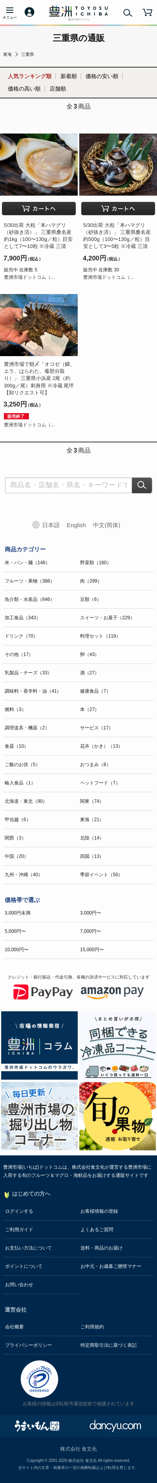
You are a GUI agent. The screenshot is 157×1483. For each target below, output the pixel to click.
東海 (7, 54)
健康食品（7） (95, 691)
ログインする (19, 1211)
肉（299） (91, 581)
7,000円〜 (90, 931)
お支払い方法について (28, 1248)
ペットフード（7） (100, 783)
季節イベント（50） (101, 874)
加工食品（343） (23, 617)
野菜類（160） (95, 562)
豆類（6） (91, 599)
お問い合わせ (19, 1284)
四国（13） (92, 856)
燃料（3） (15, 709)
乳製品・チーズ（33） (28, 673)
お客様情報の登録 (99, 1211)
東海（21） (92, 819)
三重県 (27, 54)
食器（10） (17, 746)
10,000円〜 (17, 949)
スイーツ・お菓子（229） (107, 617)
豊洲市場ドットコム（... (29, 277)
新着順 (69, 76)
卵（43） (89, 654)
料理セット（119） (100, 636)
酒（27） (89, 673)
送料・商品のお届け (101, 1248)
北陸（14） (92, 838)
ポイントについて (24, 1266)
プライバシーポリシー (28, 1345)
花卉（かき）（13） (101, 746)
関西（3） (15, 838)
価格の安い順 (102, 76)
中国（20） (17, 856)
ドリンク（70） (21, 636)
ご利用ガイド (19, 1229)
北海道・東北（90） (26, 801)
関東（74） (92, 801)
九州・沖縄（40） (24, 874)
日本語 (51, 525)
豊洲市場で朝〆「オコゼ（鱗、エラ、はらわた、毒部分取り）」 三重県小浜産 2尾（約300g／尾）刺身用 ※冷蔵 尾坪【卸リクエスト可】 (39, 378)
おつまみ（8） (95, 764)
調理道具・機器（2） (27, 728)
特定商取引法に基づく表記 (108, 1345)
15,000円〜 (92, 949)
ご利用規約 (92, 1327)
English (76, 525)
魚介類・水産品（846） (30, 599)
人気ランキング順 (30, 76)
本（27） (89, 709)
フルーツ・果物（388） (30, 581)
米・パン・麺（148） (27, 562)
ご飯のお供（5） (22, 764)
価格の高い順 (24, 89)
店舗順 (58, 89)
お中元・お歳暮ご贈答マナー (110, 1266)
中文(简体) (106, 525)
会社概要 (14, 1327)
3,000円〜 (90, 913)
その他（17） (19, 654)
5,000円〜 (15, 931)
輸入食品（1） (20, 783)
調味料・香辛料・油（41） (33, 691)
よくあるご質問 (96, 1229)
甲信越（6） (18, 819)
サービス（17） (96, 728)
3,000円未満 (17, 913)
